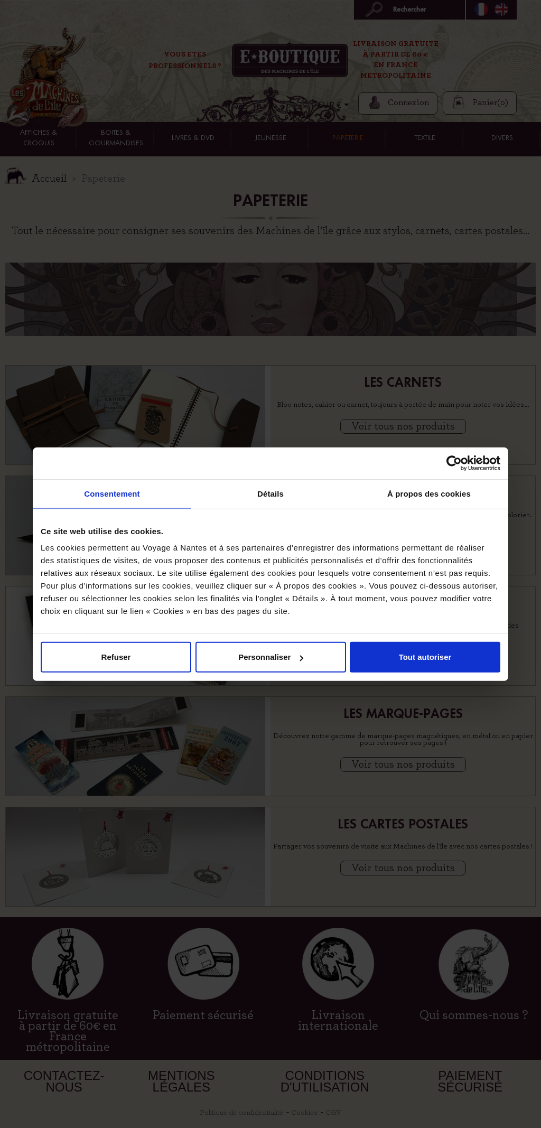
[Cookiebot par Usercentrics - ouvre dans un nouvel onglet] (454, 463)
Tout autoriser (425, 656)
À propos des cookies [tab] (429, 493)
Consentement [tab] (111, 493)
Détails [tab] (270, 493)
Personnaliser (270, 656)
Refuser (116, 656)
